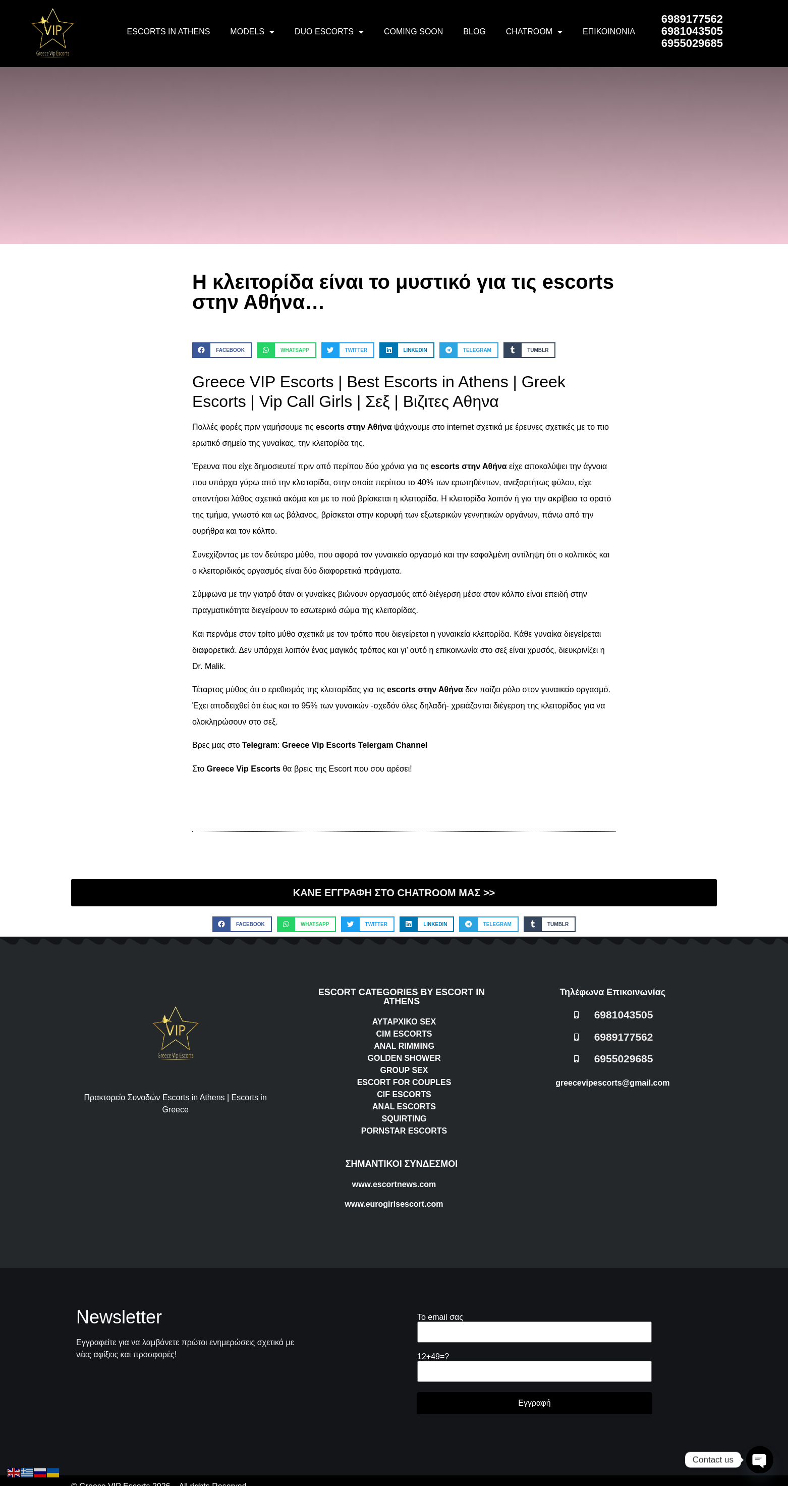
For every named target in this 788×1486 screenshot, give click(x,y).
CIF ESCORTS (404, 1094)
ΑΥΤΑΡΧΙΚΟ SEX (404, 1021)
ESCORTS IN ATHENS (168, 31)
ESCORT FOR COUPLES (404, 1082)
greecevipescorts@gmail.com (612, 1083)
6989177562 (692, 19)
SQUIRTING (404, 1118)
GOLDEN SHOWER (404, 1058)
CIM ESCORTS (404, 1034)
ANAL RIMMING (404, 1046)
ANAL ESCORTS (404, 1106)
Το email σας (534, 1324)
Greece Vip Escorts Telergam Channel (354, 745)
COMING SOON (413, 31)
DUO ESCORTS (329, 32)
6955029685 (692, 43)
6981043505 (692, 31)
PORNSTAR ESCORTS (404, 1130)
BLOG (474, 31)
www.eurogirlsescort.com (394, 1204)
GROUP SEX (404, 1070)
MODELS (252, 32)
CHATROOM (534, 32)
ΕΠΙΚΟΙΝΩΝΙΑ (609, 31)
